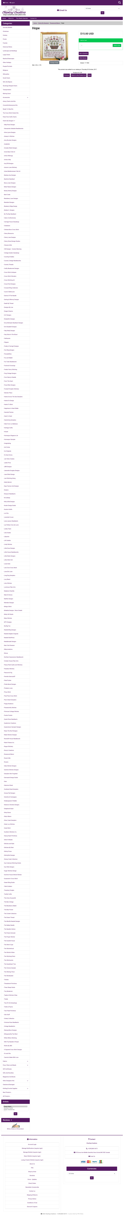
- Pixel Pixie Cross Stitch (10, 696)
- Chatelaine (6, 225)
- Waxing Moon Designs (10, 1030)
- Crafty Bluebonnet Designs (11, 268)
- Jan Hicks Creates (8, 459)
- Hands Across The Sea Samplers (13, 396)
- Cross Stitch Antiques (9, 272)
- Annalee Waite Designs (10, 148)
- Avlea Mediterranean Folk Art (11, 171)
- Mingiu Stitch (7, 606)
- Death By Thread (8, 303)
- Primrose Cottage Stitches (11, 711)
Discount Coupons (32, 1206)
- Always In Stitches (8, 136)
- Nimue (5, 653)
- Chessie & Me (7, 245)
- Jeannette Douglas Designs (11, 470)
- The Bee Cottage (8, 902)
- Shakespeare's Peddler (10, 801)
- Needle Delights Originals (10, 633)
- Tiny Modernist (7, 991)
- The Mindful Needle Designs (11, 921)
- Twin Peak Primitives (9, 1010)
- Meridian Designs (8, 602)
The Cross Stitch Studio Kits (11, 113)
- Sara (5, 781)
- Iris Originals (7, 451)
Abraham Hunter (15, 1108)
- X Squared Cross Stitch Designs (12, 1049)
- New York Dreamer (9, 645)
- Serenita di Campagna (10, 797)
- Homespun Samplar (9, 439)
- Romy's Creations (8, 750)
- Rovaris (5, 762)
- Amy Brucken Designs (9, 140)
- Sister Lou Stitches (9, 824)
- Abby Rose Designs (9, 124)
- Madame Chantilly (8, 591)
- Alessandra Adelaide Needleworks (13, 128)
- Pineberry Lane (7, 688)
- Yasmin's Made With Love (10, 1057)
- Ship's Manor (7, 816)
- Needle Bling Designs (9, 630)
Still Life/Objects (7, 82)
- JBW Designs (7, 466)
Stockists (32, 1175)
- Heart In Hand (7, 416)
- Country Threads (8, 264)
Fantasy (5, 35)
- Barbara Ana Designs (9, 175)
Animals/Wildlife (7, 27)
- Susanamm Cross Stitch (10, 878)
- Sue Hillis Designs (8, 867)
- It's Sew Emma (7, 455)
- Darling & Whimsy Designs (11, 299)
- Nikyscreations (7, 649)
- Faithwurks (6, 338)
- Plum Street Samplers (9, 700)
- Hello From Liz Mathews (10, 424)
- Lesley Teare (7, 529)
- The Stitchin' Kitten (9, 952)
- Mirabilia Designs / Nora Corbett (12, 610)
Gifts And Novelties (8, 1073)
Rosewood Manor (55, 23)
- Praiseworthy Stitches (9, 707)
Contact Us (33, 18)
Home (5, 2)
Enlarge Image (54, 62)
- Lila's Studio (7, 532)
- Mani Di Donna (7, 595)
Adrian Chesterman (15, 1109)
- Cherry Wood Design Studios (11, 241)
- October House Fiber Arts (10, 661)
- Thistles (6, 979)
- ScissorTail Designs (9, 793)
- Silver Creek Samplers (9, 820)
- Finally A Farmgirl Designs (11, 346)
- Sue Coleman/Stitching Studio (12, 863)
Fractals (5, 43)
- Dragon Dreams (8, 311)
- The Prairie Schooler (9, 933)
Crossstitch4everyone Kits (10, 105)
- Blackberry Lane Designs (10, 198)
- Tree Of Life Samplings (10, 1003)
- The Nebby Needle (8, 925)
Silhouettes (6, 74)
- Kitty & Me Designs (9, 501)
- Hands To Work (8, 404)
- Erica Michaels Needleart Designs (13, 323)
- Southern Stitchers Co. (10, 832)
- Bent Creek (6, 194)
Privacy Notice (32, 1199)
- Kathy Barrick (7, 482)
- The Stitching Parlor (9, 956)
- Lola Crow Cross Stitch (10, 567)
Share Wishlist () (32, 1156)
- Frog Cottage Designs (9, 373)
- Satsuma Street (8, 785)
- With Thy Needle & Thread (11, 1042)
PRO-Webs (80, 1214)
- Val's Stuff (6, 1014)
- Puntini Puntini (7, 715)
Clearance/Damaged (8, 1084)
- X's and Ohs (7, 1053)
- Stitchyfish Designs (9, 855)
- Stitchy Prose (7, 851)
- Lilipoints (6, 536)
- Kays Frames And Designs (11, 486)
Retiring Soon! (7, 93)
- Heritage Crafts (8, 428)
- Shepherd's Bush (8, 808)
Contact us (32, 1191)
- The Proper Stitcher (9, 937)
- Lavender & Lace (8, 517)
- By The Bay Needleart (9, 214)
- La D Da (5, 513)
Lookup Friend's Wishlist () (32, 1160)
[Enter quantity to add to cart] (96, 45)
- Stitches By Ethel (8, 847)
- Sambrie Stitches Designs (11, 770)
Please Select (15, 1106)
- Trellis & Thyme (8, 1007)
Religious (5, 70)
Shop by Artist (32, 1171)
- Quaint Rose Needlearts (10, 719)
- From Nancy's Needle (9, 377)
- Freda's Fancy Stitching (10, 369)
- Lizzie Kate (6, 564)
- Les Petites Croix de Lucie (11, 525)
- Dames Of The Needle (9, 295)
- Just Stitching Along (9, 478)
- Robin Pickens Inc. (8, 742)
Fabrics (15, 1061)
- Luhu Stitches (7, 583)
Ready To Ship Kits (8, 109)
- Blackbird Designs (8, 202)
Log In (12, 2)
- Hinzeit (5, 431)
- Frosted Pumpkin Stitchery (11, 389)
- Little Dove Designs (9, 548)
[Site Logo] (21, 11)
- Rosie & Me (6, 758)
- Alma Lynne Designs (9, 132)
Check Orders (32, 1183)
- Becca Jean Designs (9, 183)
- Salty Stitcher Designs (9, 766)
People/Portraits (7, 66)
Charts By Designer (43, 23)
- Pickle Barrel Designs (9, 684)
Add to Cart (117, 45)
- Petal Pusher (7, 680)
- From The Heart (8, 381)
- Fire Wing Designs (8, 350)
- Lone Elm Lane (7, 571)
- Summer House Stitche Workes (12, 874)
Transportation (7, 89)
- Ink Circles (6, 447)
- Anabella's (6, 144)
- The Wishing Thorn (9, 972)
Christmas (6, 31)
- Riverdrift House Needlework (11, 738)
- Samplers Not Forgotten (10, 773)
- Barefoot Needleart (9, 179)
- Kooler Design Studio (9, 505)
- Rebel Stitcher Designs (10, 735)
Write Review (83, 58)
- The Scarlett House (9, 941)
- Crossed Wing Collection (10, 288)
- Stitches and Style (8, 843)
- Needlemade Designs (9, 641)
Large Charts (6, 54)
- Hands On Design (8, 400)
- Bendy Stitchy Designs (10, 190)
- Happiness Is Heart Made (10, 408)
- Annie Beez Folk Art (9, 152)
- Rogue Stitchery (8, 746)
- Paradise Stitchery (8, 668)
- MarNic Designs (8, 599)
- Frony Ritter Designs (9, 385)
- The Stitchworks (8, 960)
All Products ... (7, 1096)
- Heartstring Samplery (9, 420)
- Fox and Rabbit (7, 358)
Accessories (15, 97)
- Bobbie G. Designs (8, 210)
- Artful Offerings (8, 155)
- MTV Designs (7, 622)
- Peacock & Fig (7, 672)
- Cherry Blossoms (8, 233)
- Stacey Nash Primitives (10, 836)
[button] (119, 3)
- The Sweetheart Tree (9, 964)
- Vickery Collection (8, 1018)
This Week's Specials (22, 18)
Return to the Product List (78, 75)
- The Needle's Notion (9, 929)
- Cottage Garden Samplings (11, 253)
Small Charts (6, 78)
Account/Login (32, 1144)
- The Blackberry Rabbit (9, 906)
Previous (66, 75)
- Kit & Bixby (6, 497)
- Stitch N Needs (7, 839)
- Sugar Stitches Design (9, 871)
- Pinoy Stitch (7, 692)
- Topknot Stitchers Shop (10, 995)
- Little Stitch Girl (8, 560)
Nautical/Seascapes (8, 58)
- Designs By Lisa (8, 307)
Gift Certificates (7, 1069)
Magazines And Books (9, 1077)
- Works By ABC (7, 1045)
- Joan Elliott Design (9, 474)
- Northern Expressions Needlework (13, 657)
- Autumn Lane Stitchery (10, 167)
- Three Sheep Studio (9, 987)
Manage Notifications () (32, 1148)
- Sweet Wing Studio (9, 882)
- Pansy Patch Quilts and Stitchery (12, 665)
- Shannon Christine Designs (11, 804)
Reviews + (7, 1120)
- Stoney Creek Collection (10, 859)
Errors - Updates (32, 1179)
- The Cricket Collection (9, 913)
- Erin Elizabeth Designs (10, 326)
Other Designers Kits (15, 1080)
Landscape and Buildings (10, 51)
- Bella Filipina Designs (9, 187)
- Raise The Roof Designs (10, 731)
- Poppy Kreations (8, 703)
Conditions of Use (32, 1202)
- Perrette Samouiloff (9, 676)
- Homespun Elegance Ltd (10, 435)
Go (102, 12)
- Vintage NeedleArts (9, 1026)
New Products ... (7, 1092)
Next (89, 75)
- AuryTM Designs (8, 163)
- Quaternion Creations (9, 723)
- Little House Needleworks (11, 552)
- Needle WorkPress (8, 637)
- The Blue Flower (8, 909)
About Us (11, 18)
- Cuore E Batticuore (9, 292)
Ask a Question (83, 53)
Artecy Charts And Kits (9, 101)
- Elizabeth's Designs (9, 319)
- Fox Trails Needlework (10, 361)
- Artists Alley (7, 159)
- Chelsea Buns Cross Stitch (11, 229)
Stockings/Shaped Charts (10, 86)
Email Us (62, 10)
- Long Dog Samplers (9, 575)
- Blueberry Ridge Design (10, 206)
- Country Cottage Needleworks (12, 260)
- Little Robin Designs (9, 556)
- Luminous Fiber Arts (9, 587)
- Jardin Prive (7, 463)
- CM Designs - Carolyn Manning (12, 249)
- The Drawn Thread (8, 917)
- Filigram (6, 342)
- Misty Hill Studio (8, 614)
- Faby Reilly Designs (9, 330)
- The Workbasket (8, 975)
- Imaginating (7, 443)
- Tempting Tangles (8, 890)
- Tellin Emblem (7, 886)
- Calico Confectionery (9, 218)
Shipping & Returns (32, 1195)
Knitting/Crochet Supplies (15, 1088)
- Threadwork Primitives (10, 983)
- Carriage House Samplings (11, 222)
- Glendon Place (7, 393)
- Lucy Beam (6, 579)
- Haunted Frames (8, 412)
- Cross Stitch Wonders (9, 276)
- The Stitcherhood (8, 948)
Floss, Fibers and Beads (15, 1065)
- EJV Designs (7, 315)
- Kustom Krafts (7, 509)
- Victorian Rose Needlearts (11, 1022)
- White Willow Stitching (10, 1038)
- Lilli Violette (7, 540)
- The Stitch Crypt (8, 944)
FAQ (32, 1168)
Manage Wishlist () (32, 1152)
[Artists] (15, 1108)
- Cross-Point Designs (9, 284)
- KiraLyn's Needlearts (9, 494)
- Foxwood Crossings (9, 365)
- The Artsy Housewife (9, 898)
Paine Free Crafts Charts (10, 117)
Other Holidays (7, 62)
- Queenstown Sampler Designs (12, 727)
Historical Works (7, 47)
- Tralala (5, 999)
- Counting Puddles (8, 257)
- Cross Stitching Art (9, 280)
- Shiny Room (7, 812)
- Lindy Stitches (7, 544)
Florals (5, 39)
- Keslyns (5, 490)
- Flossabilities (7, 354)
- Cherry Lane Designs (9, 237)
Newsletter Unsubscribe (32, 1187)
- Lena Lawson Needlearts (10, 521)
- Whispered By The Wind (10, 1034)
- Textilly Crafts (7, 894)
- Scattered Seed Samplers (10, 789)
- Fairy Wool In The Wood (10, 334)
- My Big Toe (6, 626)
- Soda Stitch (7, 828)
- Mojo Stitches (7, 618)
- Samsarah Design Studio (10, 777)
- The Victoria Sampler (9, 968)
